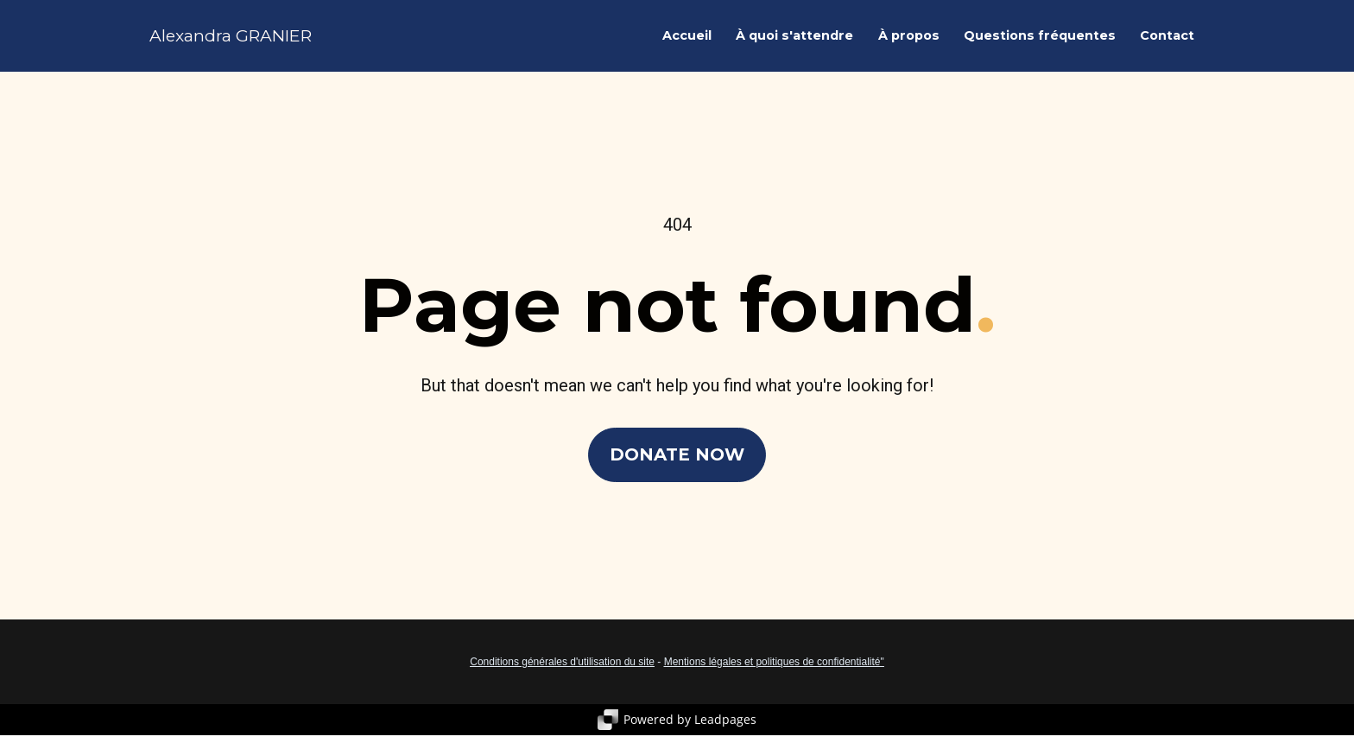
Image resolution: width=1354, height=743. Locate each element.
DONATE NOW (677, 465)
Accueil (687, 42)
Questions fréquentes (1040, 42)
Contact (1167, 42)
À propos (909, 42)
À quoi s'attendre (794, 42)
